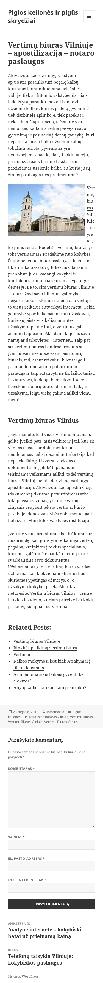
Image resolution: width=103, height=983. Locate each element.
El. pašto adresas (26, 858)
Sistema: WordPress (23, 976)
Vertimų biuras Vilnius (52, 593)
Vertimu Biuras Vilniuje (25, 721)
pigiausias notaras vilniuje (48, 716)
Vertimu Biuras (81, 716)
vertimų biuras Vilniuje (70, 287)
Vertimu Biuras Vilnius (61, 721)
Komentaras (21, 768)
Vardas (16, 837)
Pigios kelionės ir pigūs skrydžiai (43, 16)
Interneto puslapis (27, 880)
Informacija (55, 711)
